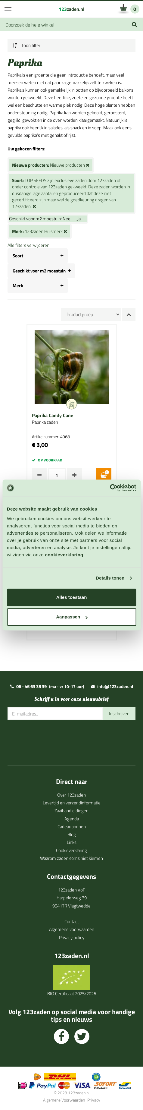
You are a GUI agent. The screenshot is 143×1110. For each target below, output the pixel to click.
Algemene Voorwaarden (64, 1100)
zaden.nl (71, 9)
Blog (71, 834)
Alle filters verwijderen (28, 245)
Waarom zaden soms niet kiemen (71, 858)
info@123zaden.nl (115, 686)
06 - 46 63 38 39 (31, 686)
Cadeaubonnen (72, 826)
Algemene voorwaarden (71, 929)
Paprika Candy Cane (52, 415)
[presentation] (53, 738)
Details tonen (110, 577)
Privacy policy (71, 937)
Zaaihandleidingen (71, 810)
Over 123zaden (71, 794)
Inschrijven (119, 713)
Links (71, 842)
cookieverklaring (64, 554)
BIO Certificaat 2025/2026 (71, 993)
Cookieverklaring (71, 850)
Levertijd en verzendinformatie (72, 802)
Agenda (71, 818)
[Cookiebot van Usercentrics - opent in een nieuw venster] (109, 488)
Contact (71, 921)
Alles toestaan (71, 597)
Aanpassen (71, 616)
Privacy (93, 1100)
